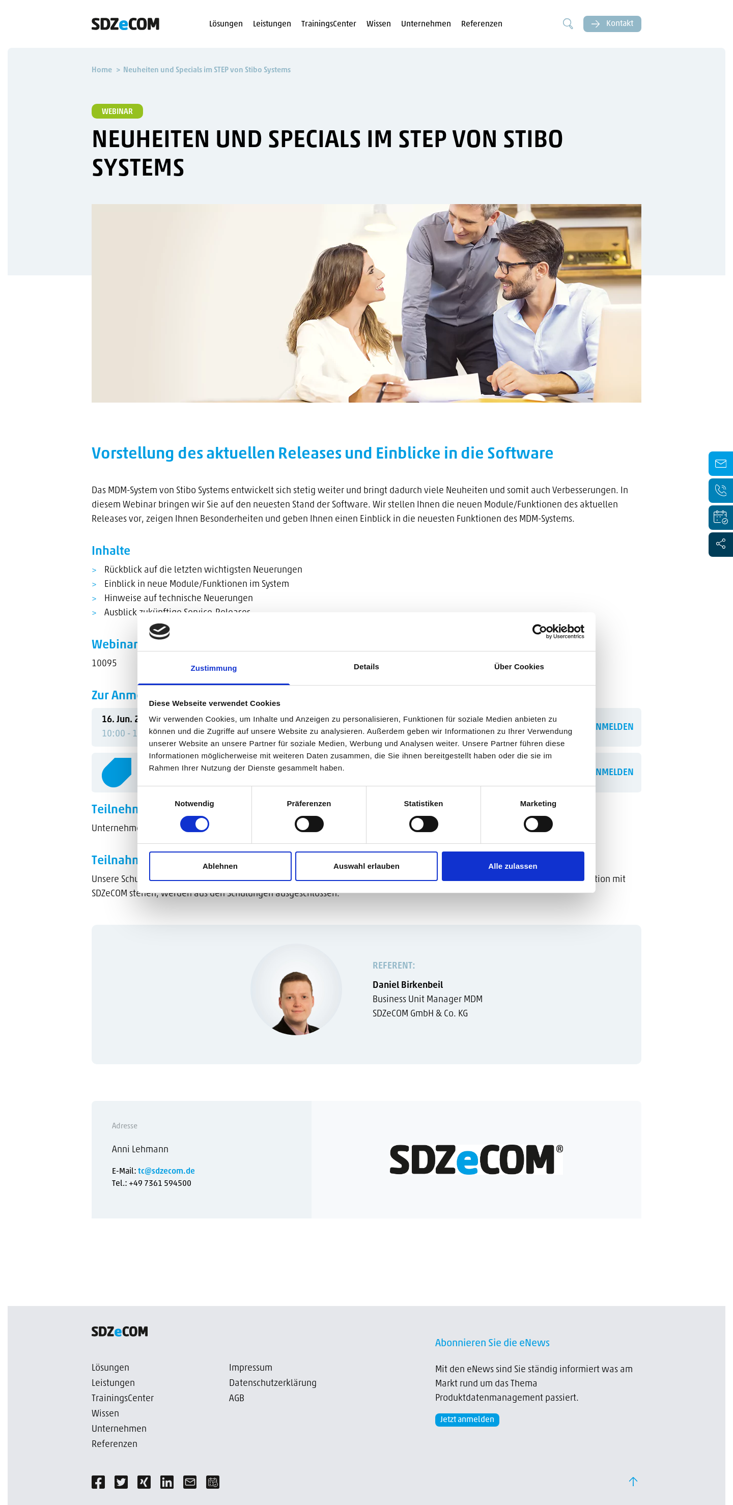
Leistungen (272, 24)
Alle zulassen (512, 866)
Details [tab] (366, 666)
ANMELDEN (612, 727)
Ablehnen (220, 866)
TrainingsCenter (328, 24)
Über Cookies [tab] (519, 666)
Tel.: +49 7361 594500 (151, 1184)
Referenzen (481, 24)
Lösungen (226, 24)
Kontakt (612, 24)
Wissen (378, 24)
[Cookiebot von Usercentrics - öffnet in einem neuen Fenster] (539, 631)
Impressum (250, 1368)
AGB (236, 1399)
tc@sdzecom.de (166, 1172)
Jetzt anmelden (467, 1420)
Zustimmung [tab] (214, 668)
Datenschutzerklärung (273, 1383)
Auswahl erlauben (366, 866)
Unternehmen (426, 24)
